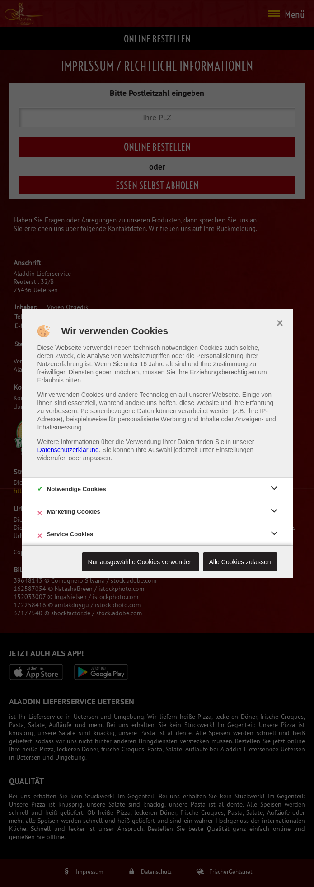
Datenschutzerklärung (68, 449)
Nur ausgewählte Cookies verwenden (140, 562)
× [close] (280, 322)
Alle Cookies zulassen (240, 562)
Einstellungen (234, 449)
